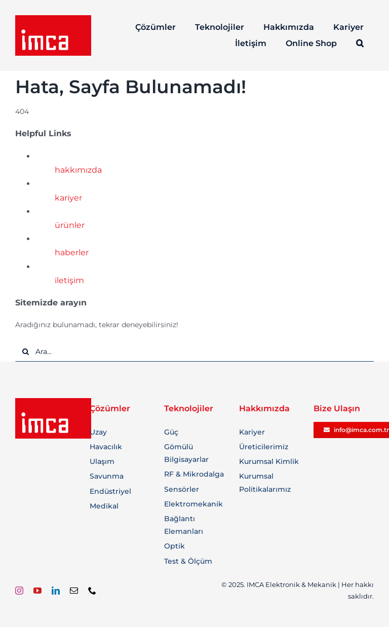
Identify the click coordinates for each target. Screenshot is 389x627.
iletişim (69, 280)
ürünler (70, 225)
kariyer (68, 198)
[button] (360, 43)
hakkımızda (78, 170)
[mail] (74, 590)
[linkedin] (56, 590)
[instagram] (19, 590)
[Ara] (25, 351)
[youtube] (37, 590)
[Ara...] (194, 351)
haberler (72, 252)
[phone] (92, 590)
